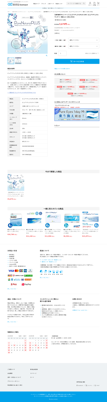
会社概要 (10, 373)
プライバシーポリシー (14, 381)
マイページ (33, 373)
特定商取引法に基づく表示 (15, 385)
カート (32, 377)
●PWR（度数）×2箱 (60, 46)
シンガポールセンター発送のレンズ (51, 260)
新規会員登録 (34, 369)
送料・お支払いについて (14, 377)
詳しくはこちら (12, 289)
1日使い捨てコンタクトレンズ (18, 11)
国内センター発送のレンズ (49, 262)
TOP (9, 11)
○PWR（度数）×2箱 (60, 40)
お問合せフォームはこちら (79, 310)
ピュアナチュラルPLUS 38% (34, 11)
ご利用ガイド (11, 369)
